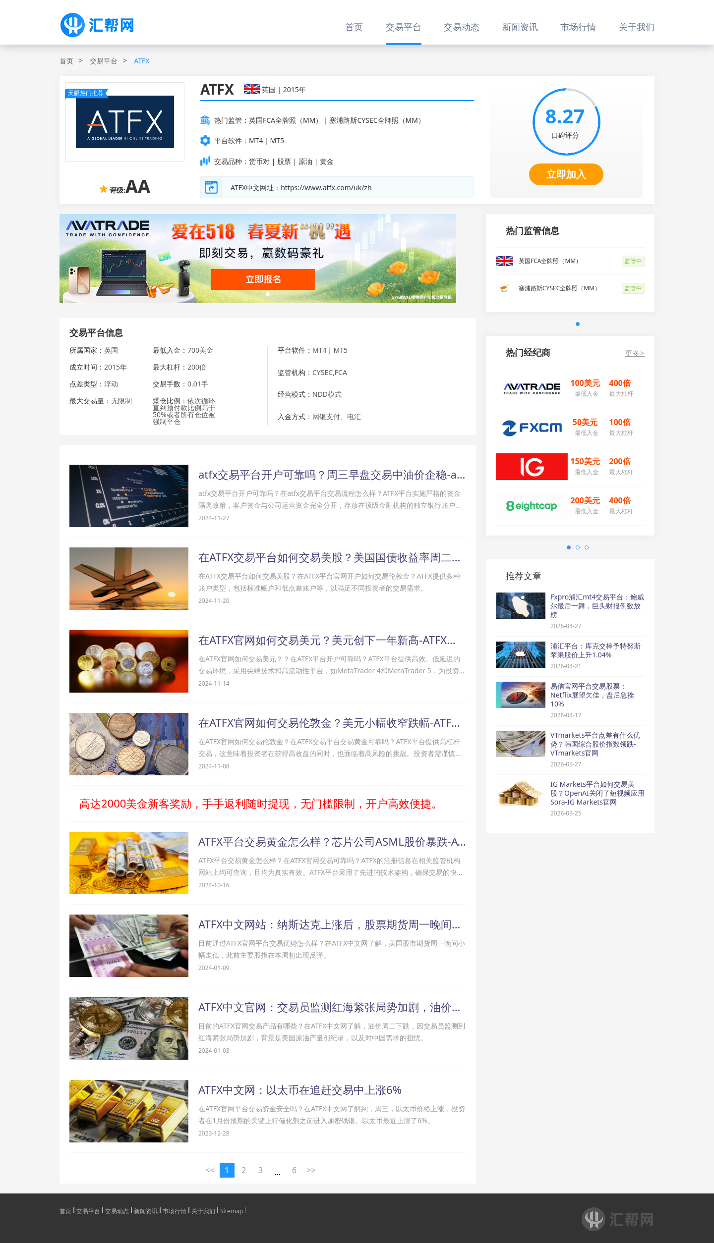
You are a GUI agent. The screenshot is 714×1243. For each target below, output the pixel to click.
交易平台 (403, 27)
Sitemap (231, 1210)
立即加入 (566, 174)
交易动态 (461, 27)
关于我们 (636, 27)
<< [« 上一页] (209, 1170)
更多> (635, 353)
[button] (268, 294)
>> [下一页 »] (310, 1170)
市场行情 (578, 27)
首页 (354, 27)
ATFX (141, 60)
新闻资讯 (520, 27)
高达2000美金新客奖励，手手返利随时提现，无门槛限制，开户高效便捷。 (260, 803)
